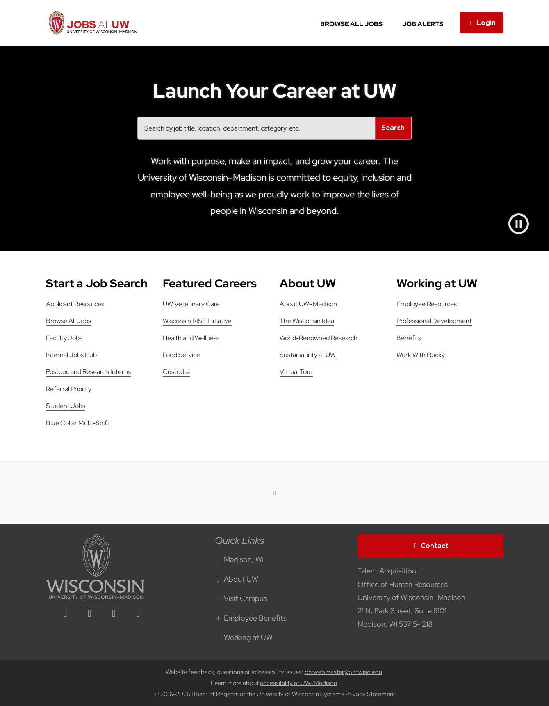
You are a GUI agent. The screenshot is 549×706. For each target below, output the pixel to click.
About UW (237, 579)
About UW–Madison (308, 304)
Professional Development (434, 320)
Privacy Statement (370, 694)
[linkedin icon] (65, 614)
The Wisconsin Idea (307, 320)
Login (481, 22)
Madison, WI (239, 559)
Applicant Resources (75, 304)
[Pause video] (518, 223)
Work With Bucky (420, 355)
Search (393, 128)
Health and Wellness (191, 338)
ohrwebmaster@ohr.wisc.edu (343, 672)
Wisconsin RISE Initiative (197, 320)
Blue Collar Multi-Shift (77, 423)
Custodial (176, 371)
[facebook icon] (90, 614)
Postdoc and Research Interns (88, 371)
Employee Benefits (251, 618)
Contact (430, 545)
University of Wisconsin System (299, 694)
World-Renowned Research (319, 338)
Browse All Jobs (351, 24)
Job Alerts (422, 24)
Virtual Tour (296, 371)
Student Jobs (65, 405)
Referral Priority (68, 389)
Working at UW (244, 637)
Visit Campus (241, 598)
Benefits (408, 338)
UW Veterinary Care (191, 304)
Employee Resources (426, 304)
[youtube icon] (138, 614)
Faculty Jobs (64, 338)
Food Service (181, 355)
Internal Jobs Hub (71, 355)
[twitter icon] (114, 614)
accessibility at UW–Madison (298, 683)
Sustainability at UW (308, 355)
